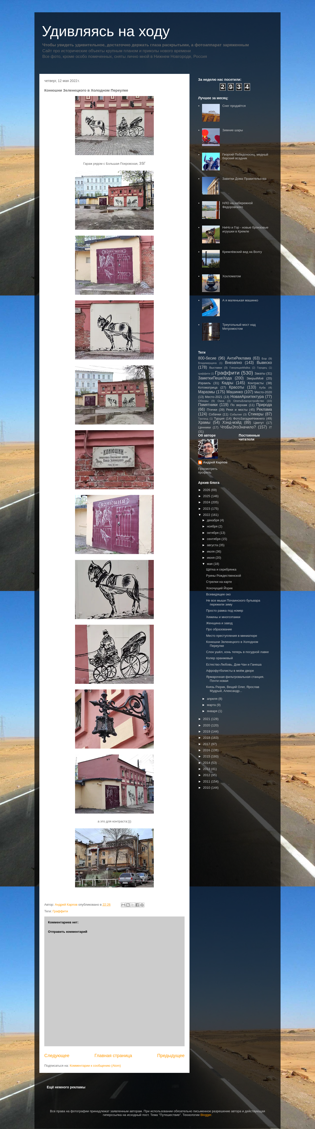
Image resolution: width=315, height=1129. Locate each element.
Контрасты (256, 383)
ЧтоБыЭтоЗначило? (238, 427)
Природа (264, 405)
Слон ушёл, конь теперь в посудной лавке (237, 652)
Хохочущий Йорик (219, 588)
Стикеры (256, 414)
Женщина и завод (219, 623)
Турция (219, 418)
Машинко (234, 392)
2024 (207, 502)
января (212, 711)
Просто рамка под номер (224, 610)
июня (211, 557)
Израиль (204, 383)
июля (211, 551)
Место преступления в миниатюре (231, 636)
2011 (207, 781)
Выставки (215, 367)
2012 (207, 775)
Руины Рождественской (223, 575)
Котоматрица (208, 387)
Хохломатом (231, 276)
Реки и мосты (237, 409)
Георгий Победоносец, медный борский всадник (245, 156)
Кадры (227, 383)
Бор (264, 358)
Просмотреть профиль (208, 470)
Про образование (219, 629)
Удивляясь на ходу (106, 31)
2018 (207, 737)
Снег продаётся (234, 106)
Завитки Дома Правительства (244, 178)
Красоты (236, 387)
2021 (207, 719)
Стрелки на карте (219, 582)
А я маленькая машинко (240, 300)
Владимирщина (207, 363)
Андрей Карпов (215, 462)
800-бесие (207, 358)
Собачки (215, 414)
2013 (207, 769)
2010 (207, 787)
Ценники (204, 427)
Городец (262, 367)
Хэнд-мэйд (232, 422)
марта (212, 705)
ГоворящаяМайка (240, 367)
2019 (207, 731)
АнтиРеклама (239, 358)
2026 (207, 490)
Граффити (60, 911)
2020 (207, 725)
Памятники (208, 405)
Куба (262, 387)
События (236, 414)
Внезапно (233, 362)
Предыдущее (171, 1055)
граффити (204, 373)
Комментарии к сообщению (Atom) (95, 1065)
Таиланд (203, 418)
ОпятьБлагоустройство (248, 400)
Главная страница (113, 1055)
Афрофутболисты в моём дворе (230, 670)
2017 (207, 744)
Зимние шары (232, 130)
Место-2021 (213, 397)
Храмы (204, 422)
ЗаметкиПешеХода (215, 378)
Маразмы (206, 392)
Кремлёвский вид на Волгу (242, 252)
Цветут (258, 423)
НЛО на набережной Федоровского (237, 205)
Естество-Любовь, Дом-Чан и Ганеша (233, 664)
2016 (207, 750)
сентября (214, 539)
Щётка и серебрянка (221, 569)
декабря (213, 520)
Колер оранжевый (219, 658)
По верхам (238, 405)
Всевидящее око (218, 594)
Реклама (264, 409)
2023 (207, 508)
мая (210, 564)
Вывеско (264, 362)
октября (213, 533)
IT (270, 427)
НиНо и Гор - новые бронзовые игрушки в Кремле (245, 229)
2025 (207, 496)
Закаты (259, 373)
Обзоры (203, 400)
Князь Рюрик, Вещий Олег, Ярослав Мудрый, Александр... (232, 689)
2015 (207, 756)
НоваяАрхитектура (247, 396)
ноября (213, 526)
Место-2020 (263, 392)
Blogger (205, 1115)
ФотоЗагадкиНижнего (249, 418)
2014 (207, 763)
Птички (212, 409)
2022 (207, 515)
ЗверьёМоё (255, 378)
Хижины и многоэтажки (223, 617)
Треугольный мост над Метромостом (238, 326)
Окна (221, 400)
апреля (213, 699)
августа (213, 545)
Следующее (56, 1055)
